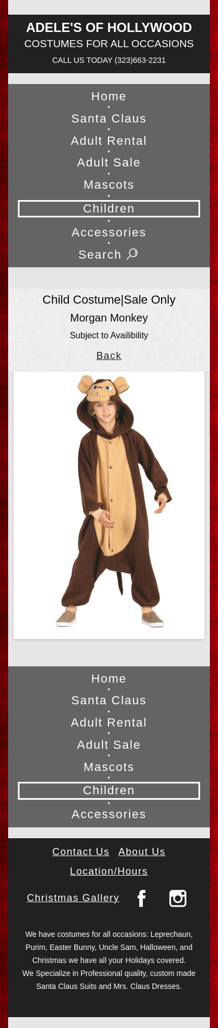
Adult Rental (109, 140)
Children (109, 208)
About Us (141, 851)
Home (109, 96)
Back (109, 355)
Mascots (109, 184)
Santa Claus (108, 118)
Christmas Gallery (73, 897)
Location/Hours (109, 871)
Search (108, 255)
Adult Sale (109, 162)
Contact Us (81, 851)
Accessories (109, 232)
